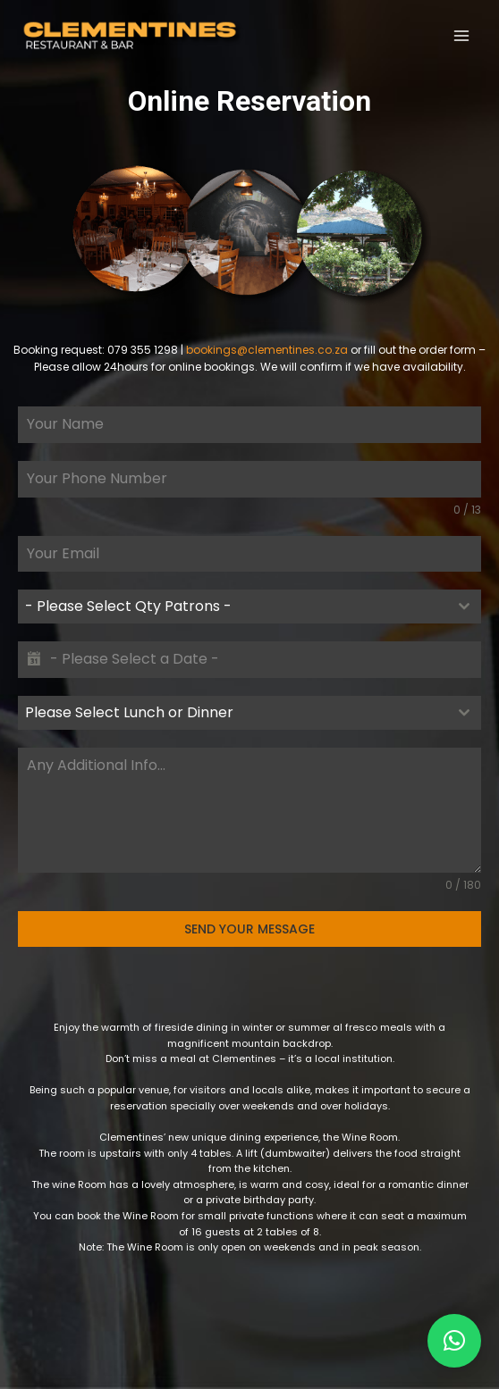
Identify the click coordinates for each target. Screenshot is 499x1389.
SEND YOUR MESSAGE (249, 929)
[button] (454, 1341)
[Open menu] (461, 35)
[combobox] (249, 606)
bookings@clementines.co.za (267, 349)
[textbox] (232, 606)
